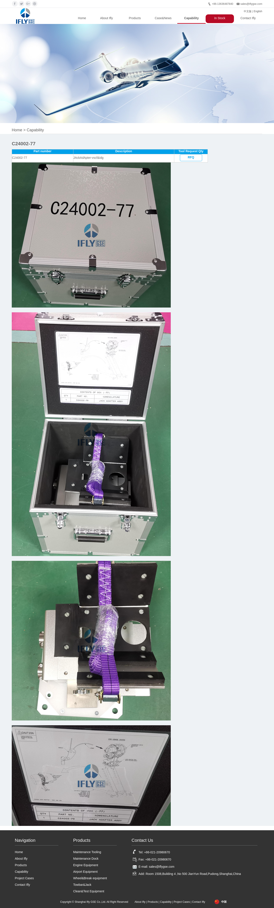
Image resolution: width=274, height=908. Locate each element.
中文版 (248, 11)
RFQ (191, 157)
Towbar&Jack (82, 884)
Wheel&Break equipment (90, 878)
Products (135, 18)
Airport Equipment (85, 871)
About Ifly (106, 18)
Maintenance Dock (85, 858)
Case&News (163, 18)
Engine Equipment (85, 865)
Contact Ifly (248, 18)
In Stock (219, 18)
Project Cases (24, 878)
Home (82, 18)
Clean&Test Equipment (88, 891)
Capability (191, 18)
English (258, 11)
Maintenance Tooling (87, 852)
